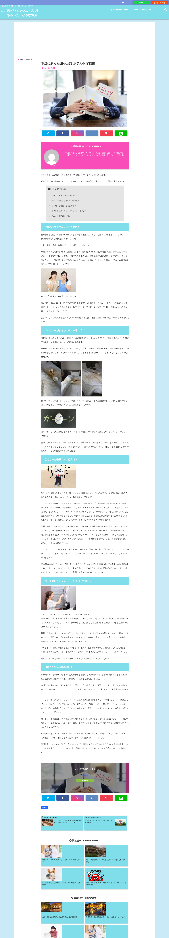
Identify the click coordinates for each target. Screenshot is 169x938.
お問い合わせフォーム (120, 10)
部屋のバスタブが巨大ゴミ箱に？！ (65, 202)
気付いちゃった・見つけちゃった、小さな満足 (23, 15)
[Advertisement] (84, 42)
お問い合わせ (159, 2)
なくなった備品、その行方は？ (63, 213)
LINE (141, 2)
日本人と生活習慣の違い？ (61, 223)
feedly (85, 787)
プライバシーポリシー (142, 10)
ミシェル (52, 173)
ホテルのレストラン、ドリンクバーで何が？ (68, 218)
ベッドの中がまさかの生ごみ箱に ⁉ (64, 207)
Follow (85, 782)
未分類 (45, 815)
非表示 (63, 196)
